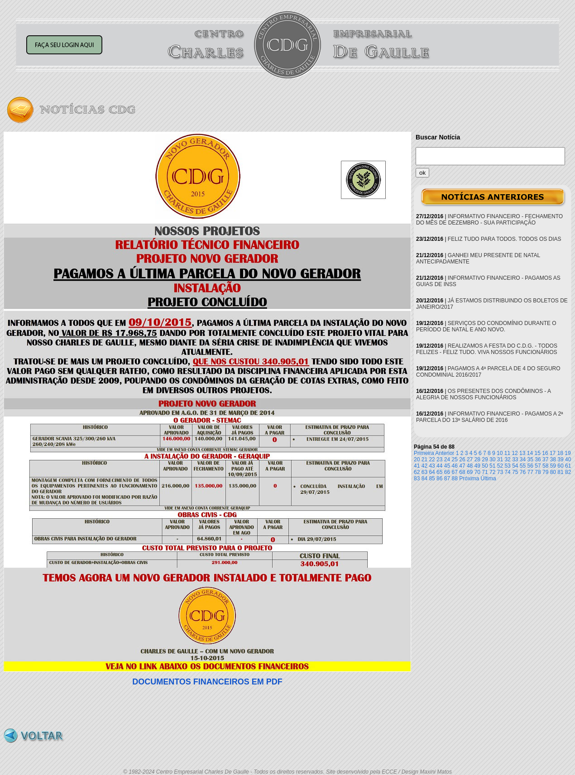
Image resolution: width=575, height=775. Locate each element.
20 (417, 459)
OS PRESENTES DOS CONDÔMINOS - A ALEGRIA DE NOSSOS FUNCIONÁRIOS (483, 394)
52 (500, 466)
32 (507, 459)
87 (447, 478)
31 (500, 459)
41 (417, 466)
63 (424, 472)
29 (485, 459)
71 (485, 472)
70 (477, 472)
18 (560, 453)
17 (553, 453)
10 (500, 453)
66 (447, 472)
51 (492, 466)
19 (567, 453)
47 (462, 466)
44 (439, 466)
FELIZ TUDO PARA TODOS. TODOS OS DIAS (504, 239)
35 (530, 459)
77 (530, 472)
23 (439, 459)
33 (515, 459)
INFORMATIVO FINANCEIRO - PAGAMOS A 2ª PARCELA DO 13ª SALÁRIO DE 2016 (489, 417)
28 (477, 459)
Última (488, 478)
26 (462, 459)
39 (560, 459)
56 (530, 466)
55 (523, 466)
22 (432, 459)
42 (424, 466)
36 (538, 459)
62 (417, 472)
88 (455, 478)
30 (492, 459)
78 (538, 472)
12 (515, 453)
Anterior (444, 453)
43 (432, 466)
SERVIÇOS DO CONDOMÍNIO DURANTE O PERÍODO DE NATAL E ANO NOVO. (486, 326)
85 (432, 478)
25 (455, 459)
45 (447, 466)
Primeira (424, 453)
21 (424, 459)
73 (500, 472)
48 (470, 466)
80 (553, 472)
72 (492, 472)
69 (470, 472)
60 (560, 466)
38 (553, 459)
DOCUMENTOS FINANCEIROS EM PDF (207, 681)
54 (515, 466)
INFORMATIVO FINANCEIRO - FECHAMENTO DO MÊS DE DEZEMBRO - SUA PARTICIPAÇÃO (489, 219)
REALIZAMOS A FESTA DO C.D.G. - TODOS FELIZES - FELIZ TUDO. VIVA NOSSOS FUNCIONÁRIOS (486, 349)
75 (515, 472)
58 (545, 466)
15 (538, 453)
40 (568, 459)
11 (507, 453)
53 (507, 466)
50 (485, 466)
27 (470, 459)
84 (424, 478)
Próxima (469, 478)
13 (522, 453)
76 (523, 472)
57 (538, 466)
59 (553, 466)
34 (523, 459)
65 (439, 472)
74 (507, 472)
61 (568, 466)
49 (477, 466)
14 (530, 453)
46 (455, 466)
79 (545, 472)
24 (447, 459)
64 (432, 472)
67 (455, 472)
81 (560, 472)
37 (545, 459)
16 (545, 453)
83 (417, 478)
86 (439, 478)
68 (462, 472)
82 (568, 472)
